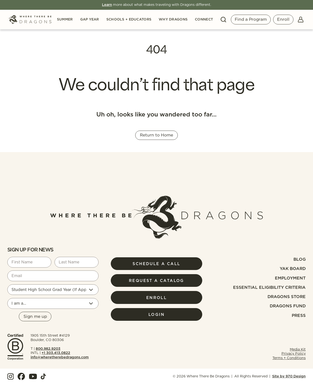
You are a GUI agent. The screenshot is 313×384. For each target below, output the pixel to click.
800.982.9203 (48, 348)
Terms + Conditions (289, 357)
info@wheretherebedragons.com (60, 357)
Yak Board (293, 268)
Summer (65, 19)
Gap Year (89, 19)
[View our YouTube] (33, 376)
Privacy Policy (293, 353)
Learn (107, 4)
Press (299, 315)
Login (156, 314)
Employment (290, 278)
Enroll (283, 19)
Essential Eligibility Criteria (269, 287)
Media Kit (298, 349)
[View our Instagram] (10, 376)
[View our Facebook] (21, 376)
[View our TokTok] (43, 376)
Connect (204, 19)
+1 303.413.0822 (56, 352)
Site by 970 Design (289, 376)
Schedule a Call (156, 263)
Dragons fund (288, 306)
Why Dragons (173, 19)
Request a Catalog (156, 280)
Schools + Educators (128, 19)
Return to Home (156, 135)
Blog (299, 259)
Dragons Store (287, 297)
